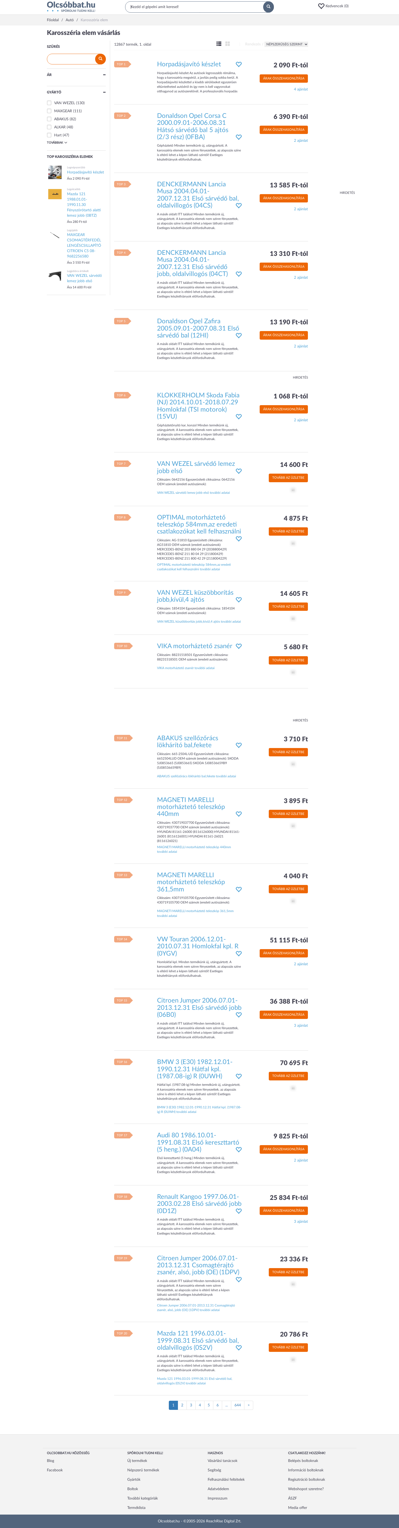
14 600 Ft (294, 465)
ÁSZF (292, 1498)
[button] (335, 6)
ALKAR (60, 127)
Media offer (297, 1508)
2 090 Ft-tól (291, 65)
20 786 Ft (294, 1334)
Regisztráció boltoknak (306, 1480)
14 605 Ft (294, 594)
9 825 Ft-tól (291, 1136)
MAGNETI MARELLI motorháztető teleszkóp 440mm (191, 807)
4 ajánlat (301, 89)
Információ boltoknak (305, 1470)
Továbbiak (57, 142)
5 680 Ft (296, 647)
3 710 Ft (296, 739)
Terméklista (136, 1508)
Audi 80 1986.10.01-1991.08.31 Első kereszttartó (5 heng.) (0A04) (198, 1142)
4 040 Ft (296, 876)
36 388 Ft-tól (289, 1002)
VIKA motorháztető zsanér (194, 646)
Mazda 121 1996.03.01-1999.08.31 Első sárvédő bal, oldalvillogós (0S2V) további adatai (194, 1381)
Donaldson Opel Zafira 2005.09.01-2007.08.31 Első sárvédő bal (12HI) (198, 328)
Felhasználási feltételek (226, 1480)
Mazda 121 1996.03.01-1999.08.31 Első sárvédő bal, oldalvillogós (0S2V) (198, 1340)
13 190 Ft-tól (289, 322)
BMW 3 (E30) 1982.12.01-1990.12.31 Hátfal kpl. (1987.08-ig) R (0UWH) (195, 1069)
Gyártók (133, 1480)
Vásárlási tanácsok (222, 1461)
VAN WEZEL (64, 103)
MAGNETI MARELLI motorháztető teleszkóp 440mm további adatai (194, 849)
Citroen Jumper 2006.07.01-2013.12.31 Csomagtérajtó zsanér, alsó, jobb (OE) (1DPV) (198, 1265)
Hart (58, 135)
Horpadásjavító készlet (189, 64)
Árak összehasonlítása (283, 78)
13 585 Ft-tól (289, 185)
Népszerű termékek (143, 1470)
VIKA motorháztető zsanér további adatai (186, 668)
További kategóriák (142, 1498)
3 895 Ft (296, 801)
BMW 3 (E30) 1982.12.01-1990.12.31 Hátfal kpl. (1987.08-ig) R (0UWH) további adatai (199, 1109)
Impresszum (218, 1498)
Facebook (55, 1470)
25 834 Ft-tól (289, 1198)
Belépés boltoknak (303, 1461)
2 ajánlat (301, 141)
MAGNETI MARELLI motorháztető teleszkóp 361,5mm (191, 882)
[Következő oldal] (248, 1405)
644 (237, 1405)
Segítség (214, 1470)
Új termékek (137, 1461)
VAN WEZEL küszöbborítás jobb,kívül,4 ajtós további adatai (199, 621)
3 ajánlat (301, 1026)
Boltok (132, 1489)
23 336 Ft (294, 1259)
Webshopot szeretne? (306, 1489)
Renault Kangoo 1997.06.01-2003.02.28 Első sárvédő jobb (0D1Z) (199, 1204)
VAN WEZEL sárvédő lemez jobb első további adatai (193, 492)
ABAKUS (61, 119)
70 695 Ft (294, 1063)
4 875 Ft (296, 519)
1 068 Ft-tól (291, 396)
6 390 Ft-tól (291, 117)
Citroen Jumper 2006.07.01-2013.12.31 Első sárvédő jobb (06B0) (199, 1007)
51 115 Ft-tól (289, 940)
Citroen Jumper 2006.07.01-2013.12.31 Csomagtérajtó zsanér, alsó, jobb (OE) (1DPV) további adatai (196, 1308)
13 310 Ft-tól (289, 254)
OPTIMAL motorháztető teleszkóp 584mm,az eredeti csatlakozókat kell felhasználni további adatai (194, 567)
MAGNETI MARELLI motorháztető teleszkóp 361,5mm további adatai (195, 913)
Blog (50, 1461)
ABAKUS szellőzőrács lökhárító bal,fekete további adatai (196, 776)
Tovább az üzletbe (288, 477)
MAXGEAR (63, 111)
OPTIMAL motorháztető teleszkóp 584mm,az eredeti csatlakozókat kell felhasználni (199, 524)
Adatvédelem (218, 1489)
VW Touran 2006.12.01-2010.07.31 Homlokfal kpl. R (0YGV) (197, 946)
